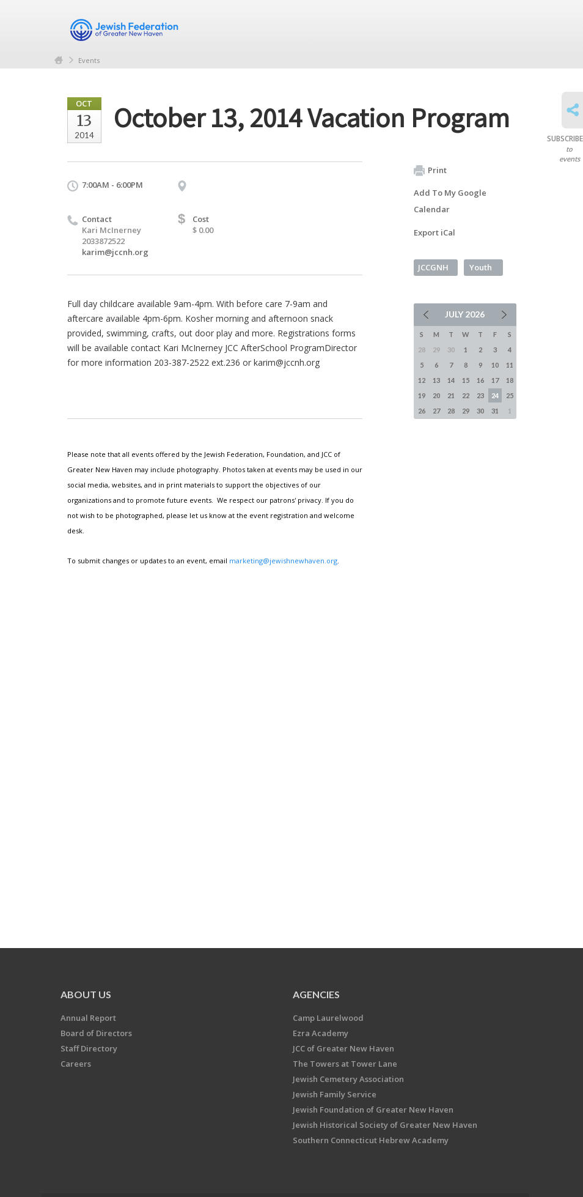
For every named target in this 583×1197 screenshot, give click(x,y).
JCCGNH (433, 267)
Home (58, 60)
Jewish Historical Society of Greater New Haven (385, 1124)
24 (495, 395)
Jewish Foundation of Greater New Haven (373, 1109)
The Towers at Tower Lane (345, 1063)
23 (480, 395)
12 (421, 380)
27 (436, 411)
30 (480, 411)
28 (451, 411)
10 (495, 365)
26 (421, 411)
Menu (502, 26)
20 (436, 395)
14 (451, 380)
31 (495, 411)
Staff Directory (89, 1048)
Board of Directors (96, 1033)
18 (509, 380)
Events (89, 60)
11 (509, 365)
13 (436, 380)
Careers (76, 1063)
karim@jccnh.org (115, 252)
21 (451, 395)
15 (465, 380)
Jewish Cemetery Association (348, 1078)
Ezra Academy (320, 1033)
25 (509, 395)
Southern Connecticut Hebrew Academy (371, 1140)
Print (430, 171)
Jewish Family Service (334, 1094)
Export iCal (434, 232)
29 (465, 411)
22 (465, 395)
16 (480, 380)
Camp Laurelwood (328, 1017)
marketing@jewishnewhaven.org (283, 560)
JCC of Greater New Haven (343, 1048)
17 (495, 380)
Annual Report (88, 1017)
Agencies (316, 994)
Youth (480, 267)
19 (421, 395)
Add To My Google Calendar (450, 201)
